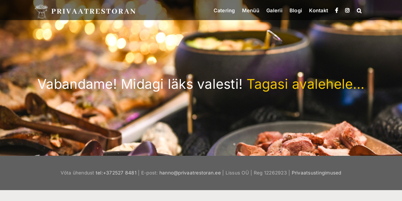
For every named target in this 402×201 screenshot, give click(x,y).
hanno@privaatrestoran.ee (190, 173)
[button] (366, 10)
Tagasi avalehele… (305, 84)
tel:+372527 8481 (116, 173)
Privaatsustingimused (316, 173)
